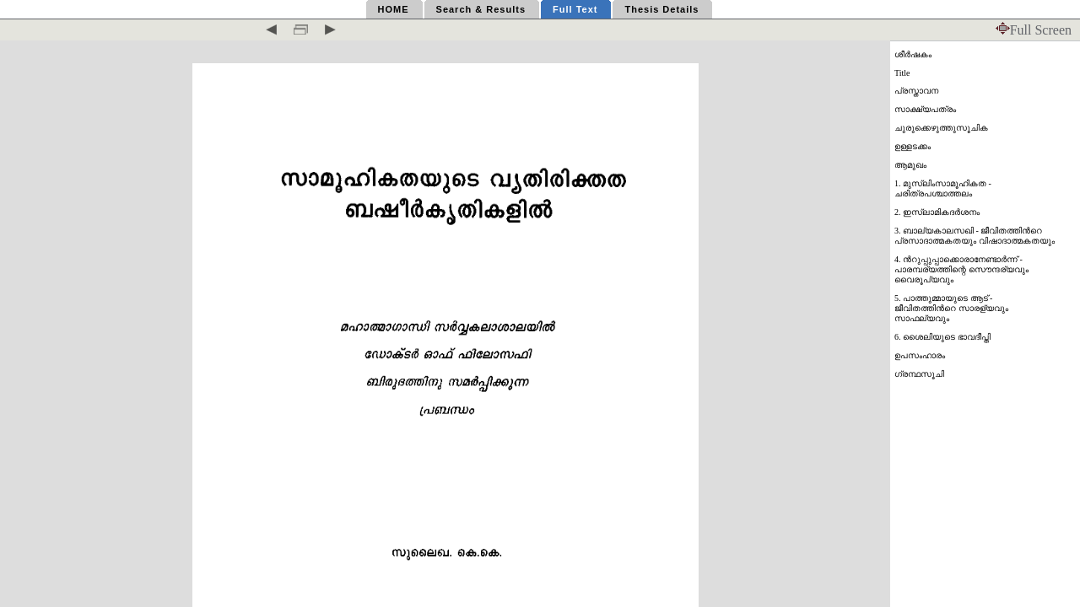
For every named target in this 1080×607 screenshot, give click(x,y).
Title (902, 73)
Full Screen (1034, 30)
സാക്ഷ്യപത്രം (925, 109)
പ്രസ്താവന (916, 90)
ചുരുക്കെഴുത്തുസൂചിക (941, 127)
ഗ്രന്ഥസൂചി (919, 374)
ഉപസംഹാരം (919, 355)
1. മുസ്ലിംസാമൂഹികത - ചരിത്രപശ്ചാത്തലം (942, 188)
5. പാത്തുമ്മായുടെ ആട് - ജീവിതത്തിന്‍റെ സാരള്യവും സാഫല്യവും (951, 308)
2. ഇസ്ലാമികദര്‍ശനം (937, 212)
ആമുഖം (910, 164)
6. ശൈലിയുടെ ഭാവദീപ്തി (942, 336)
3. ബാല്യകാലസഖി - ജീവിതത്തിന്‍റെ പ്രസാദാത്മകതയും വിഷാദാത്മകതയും (974, 235)
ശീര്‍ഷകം (913, 54)
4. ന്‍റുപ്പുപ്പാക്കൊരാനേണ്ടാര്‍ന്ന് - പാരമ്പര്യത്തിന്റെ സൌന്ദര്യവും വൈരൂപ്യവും (961, 269)
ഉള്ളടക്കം (912, 146)
